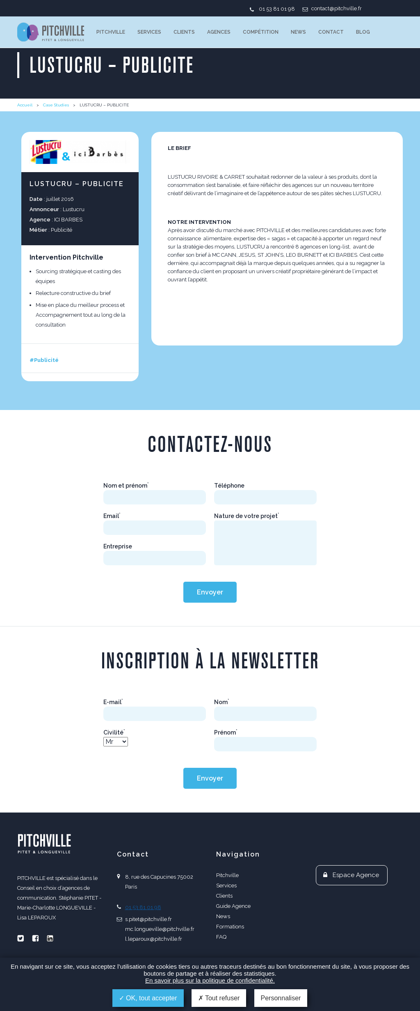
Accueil (24, 105)
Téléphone (229, 485)
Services (149, 32)
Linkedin (50, 938)
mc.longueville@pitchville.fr (159, 929)
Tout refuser (219, 998)
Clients (184, 32)
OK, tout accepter (148, 998)
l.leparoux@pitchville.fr (153, 939)
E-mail (113, 702)
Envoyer (210, 592)
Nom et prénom (126, 485)
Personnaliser (281, 998)
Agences (219, 32)
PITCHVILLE (50, 32)
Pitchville (110, 32)
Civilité (114, 732)
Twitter (20, 938)
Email (112, 516)
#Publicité (44, 360)
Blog (363, 32)
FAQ (221, 937)
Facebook (35, 938)
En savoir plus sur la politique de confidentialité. (210, 980)
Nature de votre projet (246, 516)
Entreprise (117, 546)
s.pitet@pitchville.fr (148, 919)
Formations (230, 926)
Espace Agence (356, 875)
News (298, 32)
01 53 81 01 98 (277, 9)
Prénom (225, 732)
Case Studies (56, 105)
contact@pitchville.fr (336, 8)
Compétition (260, 32)
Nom (221, 702)
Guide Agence (233, 906)
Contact (331, 32)
